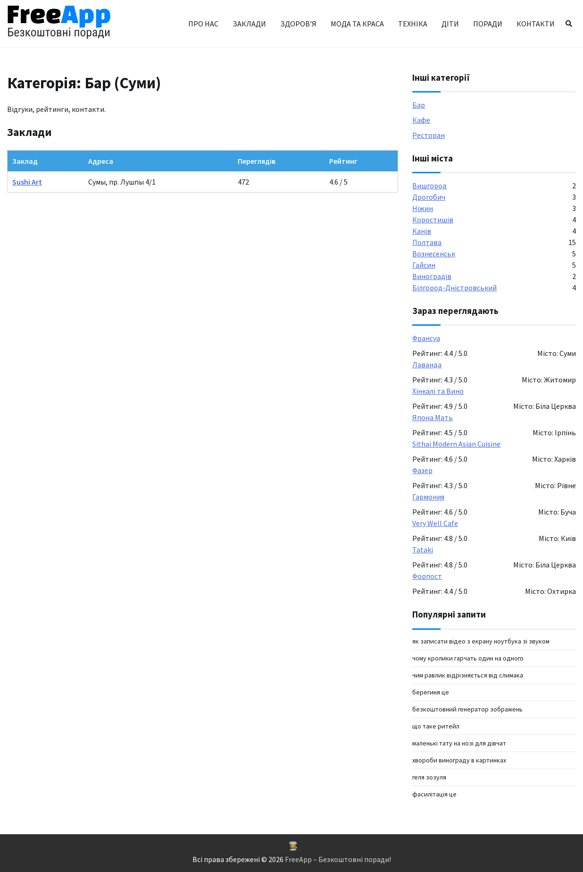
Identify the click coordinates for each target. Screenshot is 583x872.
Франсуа (426, 338)
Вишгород (429, 185)
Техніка (412, 23)
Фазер (422, 470)
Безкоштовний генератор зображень (467, 709)
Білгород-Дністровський (454, 287)
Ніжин (422, 208)
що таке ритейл (435, 726)
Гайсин (423, 265)
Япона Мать (432, 417)
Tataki (422, 549)
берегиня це (430, 692)
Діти (450, 23)
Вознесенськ (433, 253)
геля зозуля (429, 777)
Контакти (535, 23)
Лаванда (426, 364)
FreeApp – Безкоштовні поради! (338, 859)
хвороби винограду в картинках (459, 760)
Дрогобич (428, 197)
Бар (418, 105)
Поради (487, 23)
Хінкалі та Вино (438, 391)
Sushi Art (27, 181)
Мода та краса (357, 23)
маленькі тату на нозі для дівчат (459, 743)
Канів (421, 231)
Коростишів (432, 219)
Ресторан (428, 135)
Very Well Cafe (435, 523)
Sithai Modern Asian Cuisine (456, 444)
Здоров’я (298, 23)
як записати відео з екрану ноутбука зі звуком (481, 641)
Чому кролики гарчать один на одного (468, 658)
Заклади (249, 23)
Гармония (428, 496)
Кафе (421, 120)
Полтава (426, 242)
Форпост (427, 576)
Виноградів (431, 276)
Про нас (203, 23)
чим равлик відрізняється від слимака (467, 675)
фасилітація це (434, 794)
